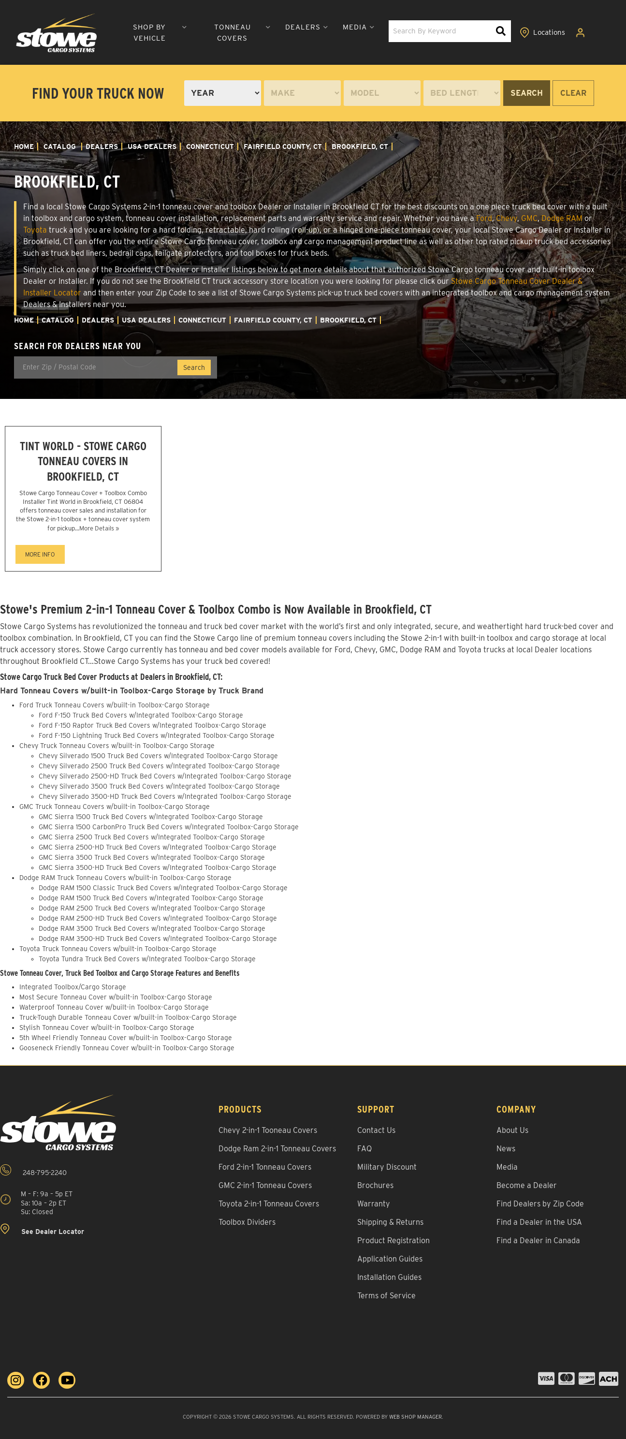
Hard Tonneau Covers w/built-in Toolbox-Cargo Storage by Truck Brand (131, 690)
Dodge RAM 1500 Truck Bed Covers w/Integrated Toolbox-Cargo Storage (151, 898)
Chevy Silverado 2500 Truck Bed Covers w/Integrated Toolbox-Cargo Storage (159, 766)
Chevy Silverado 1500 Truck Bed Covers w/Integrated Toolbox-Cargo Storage (158, 756)
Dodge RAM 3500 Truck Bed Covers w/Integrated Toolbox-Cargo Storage (152, 928)
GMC (529, 218)
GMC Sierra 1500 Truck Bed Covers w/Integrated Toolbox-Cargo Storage (151, 817)
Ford (484, 218)
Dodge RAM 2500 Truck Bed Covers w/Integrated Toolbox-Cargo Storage (152, 908)
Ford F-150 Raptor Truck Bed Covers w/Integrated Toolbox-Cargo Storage (152, 725)
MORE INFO (40, 554)
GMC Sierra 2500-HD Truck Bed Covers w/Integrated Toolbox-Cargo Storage (158, 847)
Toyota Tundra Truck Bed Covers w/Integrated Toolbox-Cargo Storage (147, 959)
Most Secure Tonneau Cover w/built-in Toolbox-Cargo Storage (115, 997)
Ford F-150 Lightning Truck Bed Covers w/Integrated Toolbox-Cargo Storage (157, 735)
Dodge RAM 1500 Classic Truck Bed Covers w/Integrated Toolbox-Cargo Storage (163, 888)
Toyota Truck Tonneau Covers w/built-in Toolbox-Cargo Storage (118, 949)
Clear (573, 93)
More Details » (99, 528)
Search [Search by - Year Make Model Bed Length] (526, 93)
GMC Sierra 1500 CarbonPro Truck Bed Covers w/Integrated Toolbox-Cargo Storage (169, 827)
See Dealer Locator (42, 1229)
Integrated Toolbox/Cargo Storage (72, 987)
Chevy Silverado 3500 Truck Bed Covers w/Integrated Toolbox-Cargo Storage (159, 786)
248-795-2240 (33, 1170)
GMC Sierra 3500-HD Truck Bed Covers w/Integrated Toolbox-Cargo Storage (158, 867)
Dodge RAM (561, 218)
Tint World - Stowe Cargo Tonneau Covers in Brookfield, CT (83, 461)
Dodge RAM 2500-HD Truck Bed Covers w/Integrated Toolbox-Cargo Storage (158, 918)
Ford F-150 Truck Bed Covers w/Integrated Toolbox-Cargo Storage (141, 715)
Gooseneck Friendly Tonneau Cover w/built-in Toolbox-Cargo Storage (126, 1048)
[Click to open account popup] (581, 33)
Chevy (506, 218)
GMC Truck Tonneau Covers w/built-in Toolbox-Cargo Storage (114, 806)
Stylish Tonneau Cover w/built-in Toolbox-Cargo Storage (106, 1027)
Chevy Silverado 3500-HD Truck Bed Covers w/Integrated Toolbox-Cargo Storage (165, 796)
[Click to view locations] (542, 33)
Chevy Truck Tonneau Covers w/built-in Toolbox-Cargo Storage (117, 745)
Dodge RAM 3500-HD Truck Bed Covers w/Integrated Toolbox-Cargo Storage (158, 938)
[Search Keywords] (501, 31)
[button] (153, 33)
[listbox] (222, 93)
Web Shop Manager (415, 1416)
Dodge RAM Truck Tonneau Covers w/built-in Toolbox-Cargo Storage (125, 877)
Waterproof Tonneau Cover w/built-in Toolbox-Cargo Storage (114, 1007)
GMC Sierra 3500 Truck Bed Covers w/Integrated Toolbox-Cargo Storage (152, 857)
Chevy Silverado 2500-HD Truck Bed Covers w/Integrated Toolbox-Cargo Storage (165, 776)
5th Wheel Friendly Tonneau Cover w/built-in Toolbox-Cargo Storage (125, 1038)
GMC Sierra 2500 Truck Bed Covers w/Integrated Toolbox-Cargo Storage (152, 837)
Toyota (35, 230)
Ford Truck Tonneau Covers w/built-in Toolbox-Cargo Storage (114, 705)
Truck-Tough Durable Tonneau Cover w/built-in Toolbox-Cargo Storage (128, 1017)
